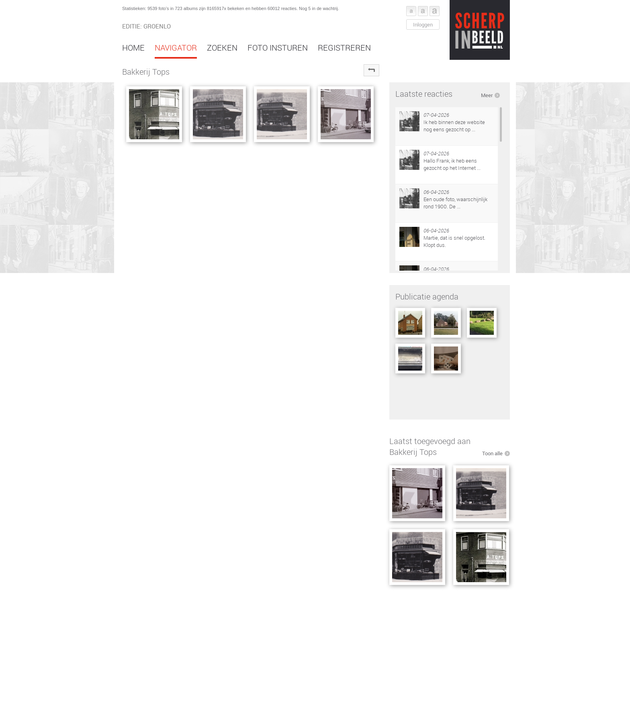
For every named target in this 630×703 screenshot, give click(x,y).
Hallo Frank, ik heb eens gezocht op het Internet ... (452, 164)
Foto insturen (278, 47)
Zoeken (222, 47)
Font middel (423, 11)
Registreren (344, 47)
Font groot (435, 11)
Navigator (176, 47)
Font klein (411, 11)
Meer (487, 95)
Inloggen (423, 24)
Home (133, 47)
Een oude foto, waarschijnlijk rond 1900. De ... (455, 203)
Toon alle (492, 453)
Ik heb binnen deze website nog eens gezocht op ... (454, 125)
